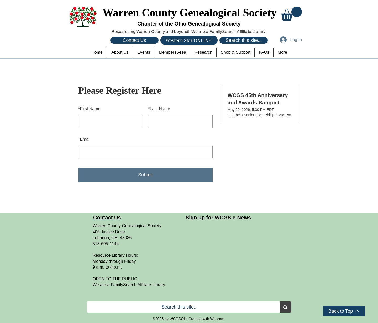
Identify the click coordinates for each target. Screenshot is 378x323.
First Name (89, 109)
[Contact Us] (134, 40)
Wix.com (217, 319)
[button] (291, 14)
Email (84, 139)
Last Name (159, 109)
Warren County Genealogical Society (190, 13)
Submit (145, 175)
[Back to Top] (344, 311)
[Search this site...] (243, 40)
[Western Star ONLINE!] (189, 40)
